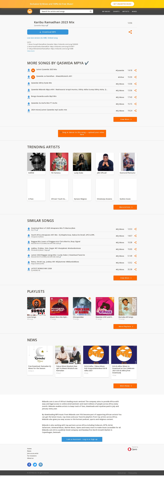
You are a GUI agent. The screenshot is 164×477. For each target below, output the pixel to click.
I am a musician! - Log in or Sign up (82, 439)
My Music (106, 11)
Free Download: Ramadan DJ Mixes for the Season (39, 367)
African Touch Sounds (59, 199)
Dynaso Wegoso (80, 199)
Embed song (53, 38)
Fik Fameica (55, 173)
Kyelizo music (125, 199)
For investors (32, 456)
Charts (116, 11)
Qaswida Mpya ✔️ (41, 25)
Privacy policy (132, 473)
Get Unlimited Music (122, 4)
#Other (121, 77)
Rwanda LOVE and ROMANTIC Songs (105, 317)
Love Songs (31, 317)
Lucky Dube (78, 173)
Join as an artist (32, 453)
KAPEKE (31, 173)
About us (30, 458)
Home (29, 449)
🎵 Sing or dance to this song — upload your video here (82, 133)
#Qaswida (120, 70)
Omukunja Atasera (104, 199)
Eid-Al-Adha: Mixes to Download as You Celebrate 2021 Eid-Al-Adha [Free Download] (123, 369)
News (29, 451)
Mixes (134, 11)
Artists (125, 11)
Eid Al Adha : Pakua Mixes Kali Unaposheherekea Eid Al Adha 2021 (95, 368)
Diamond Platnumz (127, 173)
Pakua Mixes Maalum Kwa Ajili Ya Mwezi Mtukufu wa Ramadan (66, 368)
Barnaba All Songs (126, 317)
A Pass (30, 199)
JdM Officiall (102, 173)
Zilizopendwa (78, 317)
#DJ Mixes (120, 84)
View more (31, 51)
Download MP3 (47, 32)
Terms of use (122, 473)
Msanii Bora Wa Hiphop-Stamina (59, 317)
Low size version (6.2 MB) (37, 38)
